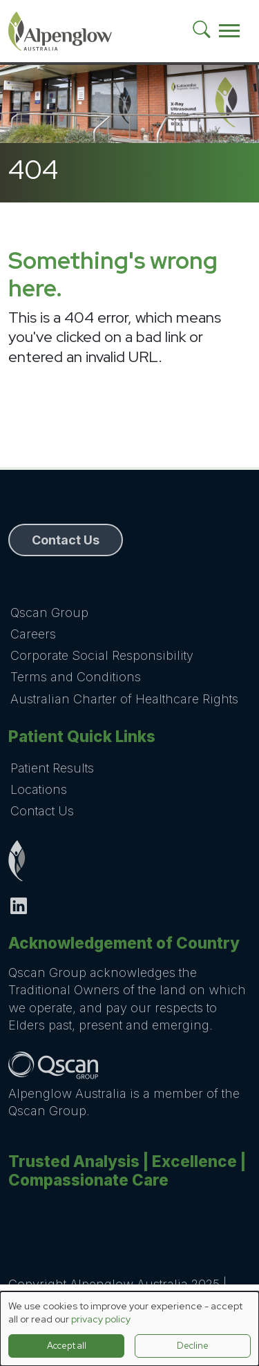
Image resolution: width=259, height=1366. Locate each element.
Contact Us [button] (65, 540)
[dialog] (129, 1328)
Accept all (66, 1345)
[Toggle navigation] (229, 31)
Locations (38, 789)
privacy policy (101, 1319)
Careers (33, 634)
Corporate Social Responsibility (101, 655)
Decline (193, 1345)
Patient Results (52, 768)
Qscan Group (49, 612)
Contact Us (42, 811)
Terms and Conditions (75, 677)
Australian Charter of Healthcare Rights (124, 699)
